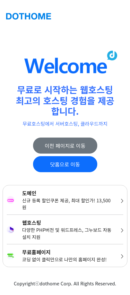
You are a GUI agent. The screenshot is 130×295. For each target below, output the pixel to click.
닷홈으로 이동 (65, 164)
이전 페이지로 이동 (65, 145)
